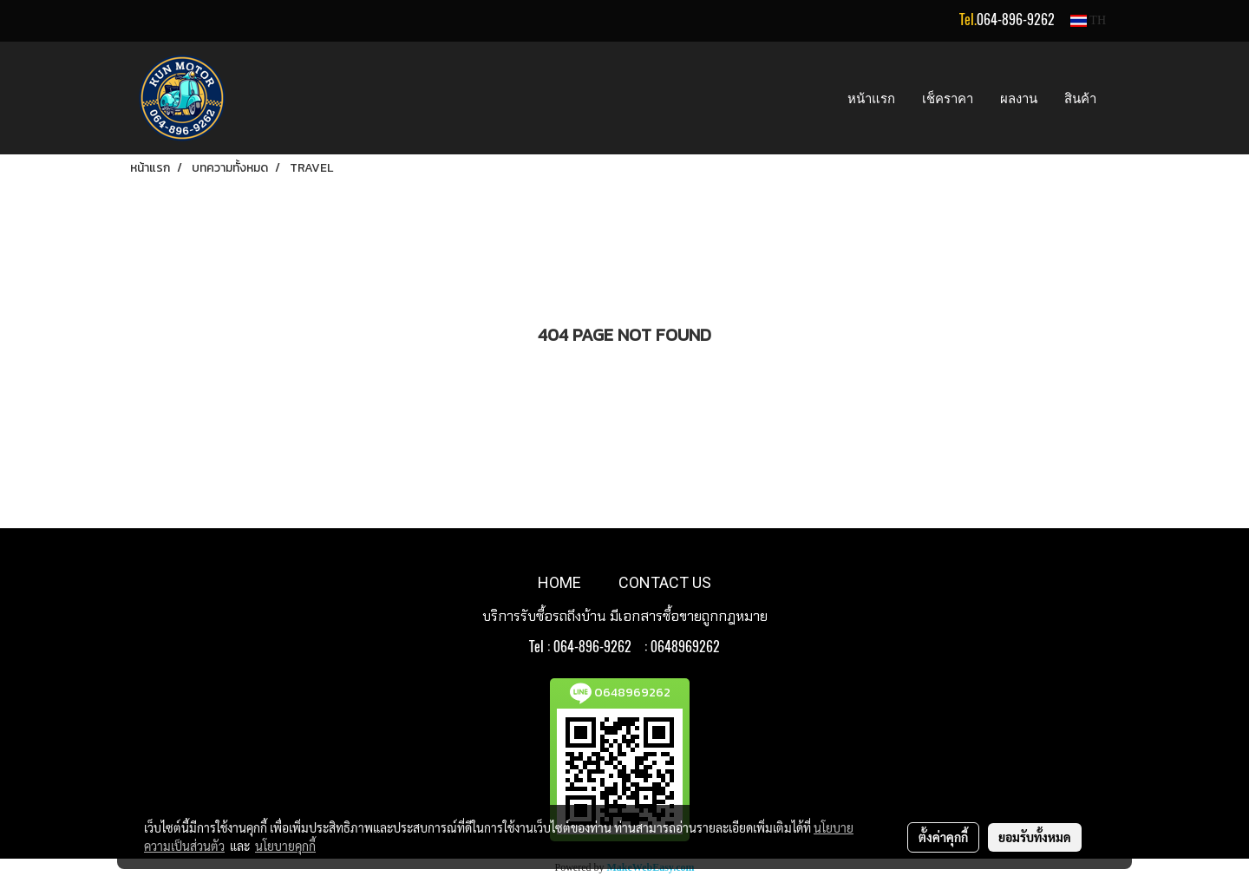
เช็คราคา (947, 98)
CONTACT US (664, 582)
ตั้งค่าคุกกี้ (943, 837)
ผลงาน (1018, 98)
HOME (559, 582)
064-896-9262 (1016, 19)
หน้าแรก (871, 98)
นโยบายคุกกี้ (285, 845)
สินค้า (1080, 98)
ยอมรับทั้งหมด (1034, 837)
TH (1088, 20)
